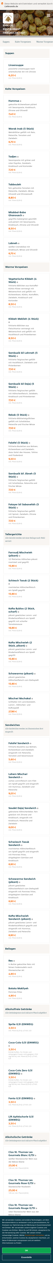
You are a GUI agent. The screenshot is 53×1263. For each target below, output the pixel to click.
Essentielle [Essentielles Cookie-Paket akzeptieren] (26, 1257)
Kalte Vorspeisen (23, 41)
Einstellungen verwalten (34, 1235)
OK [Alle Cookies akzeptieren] (26, 1250)
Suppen (6, 41)
